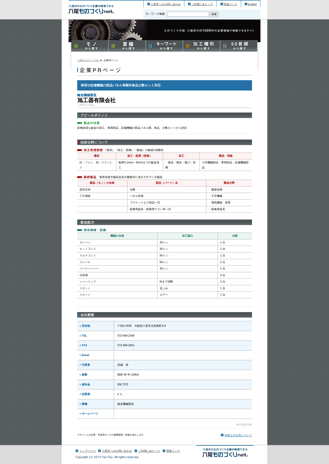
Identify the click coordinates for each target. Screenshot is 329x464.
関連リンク (230, 4)
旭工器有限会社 (91, 9)
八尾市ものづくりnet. (88, 60)
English (252, 4)
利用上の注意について (238, 435)
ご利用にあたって (202, 4)
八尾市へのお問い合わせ (166, 4)
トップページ (87, 451)
